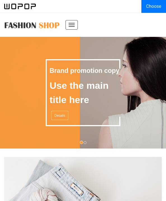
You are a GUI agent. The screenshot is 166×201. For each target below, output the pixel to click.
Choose (153, 6)
